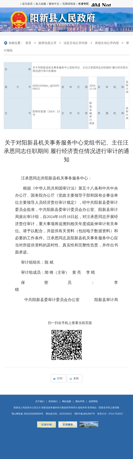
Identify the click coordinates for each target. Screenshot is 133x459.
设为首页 (27, 3)
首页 (28, 42)
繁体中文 (54, 3)
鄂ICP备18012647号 (84, 413)
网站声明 (79, 401)
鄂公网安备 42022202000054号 (27, 413)
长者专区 (83, 3)
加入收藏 (40, 3)
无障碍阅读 (68, 3)
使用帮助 (93, 401)
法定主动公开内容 (76, 42)
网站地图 (66, 401)
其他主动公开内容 (107, 42)
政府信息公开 (47, 42)
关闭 (74, 378)
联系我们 (53, 401)
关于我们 (39, 401)
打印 (58, 378)
